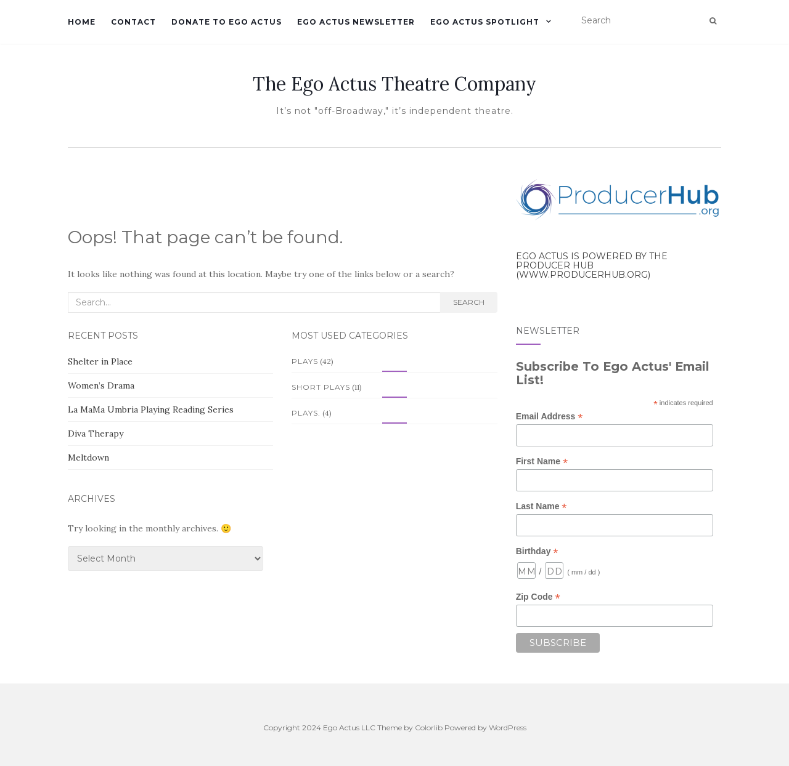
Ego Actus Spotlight (484, 21)
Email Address (549, 416)
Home (82, 21)
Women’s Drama (101, 385)
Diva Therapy (95, 433)
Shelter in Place (100, 361)
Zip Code (538, 597)
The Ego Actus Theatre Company (394, 84)
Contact (133, 21)
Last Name (541, 506)
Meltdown (88, 457)
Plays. (306, 412)
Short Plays (321, 387)
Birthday (537, 551)
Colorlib (429, 727)
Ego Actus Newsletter (356, 21)
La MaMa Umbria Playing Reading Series (151, 409)
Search (468, 302)
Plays (305, 361)
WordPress (507, 727)
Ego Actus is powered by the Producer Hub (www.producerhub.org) (592, 266)
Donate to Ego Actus (226, 21)
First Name (542, 461)
